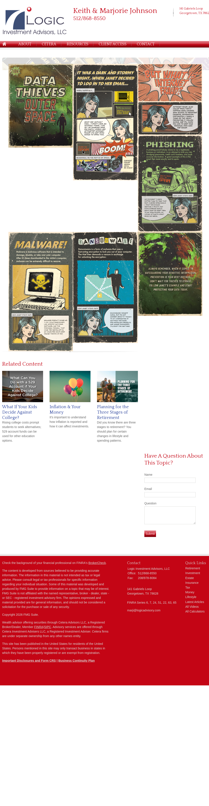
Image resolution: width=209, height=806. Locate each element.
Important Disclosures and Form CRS (29, 660)
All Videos (192, 606)
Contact (146, 44)
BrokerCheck (97, 563)
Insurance (191, 582)
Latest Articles (194, 602)
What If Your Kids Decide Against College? (19, 412)
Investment (192, 573)
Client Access (112, 44)
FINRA (38, 627)
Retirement (192, 568)
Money (189, 592)
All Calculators (194, 611)
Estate (189, 578)
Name (148, 474)
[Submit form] (150, 534)
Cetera (49, 44)
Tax (187, 587)
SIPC (47, 627)
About (24, 44)
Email (148, 489)
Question (150, 503)
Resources (77, 44)
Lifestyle (190, 597)
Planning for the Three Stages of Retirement (113, 412)
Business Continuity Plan (76, 660)
